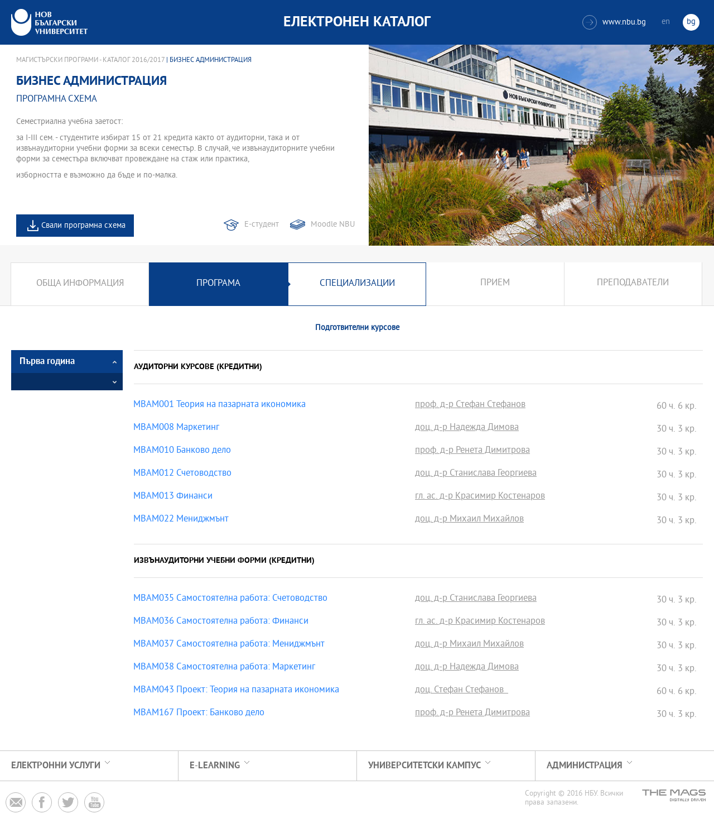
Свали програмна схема (83, 226)
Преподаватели (633, 284)
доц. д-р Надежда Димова (467, 428)
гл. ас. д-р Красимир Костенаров (480, 496)
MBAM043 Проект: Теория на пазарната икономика (236, 690)
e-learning (215, 766)
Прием (495, 284)
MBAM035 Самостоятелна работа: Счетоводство (230, 599)
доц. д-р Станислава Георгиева (476, 474)
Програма (218, 284)
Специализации (357, 284)
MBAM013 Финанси (173, 496)
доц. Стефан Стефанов (461, 690)
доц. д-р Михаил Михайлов (469, 519)
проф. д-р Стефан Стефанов (470, 405)
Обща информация (80, 284)
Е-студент (261, 224)
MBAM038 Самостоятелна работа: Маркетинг (224, 667)
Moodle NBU (333, 224)
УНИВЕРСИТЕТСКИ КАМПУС (424, 766)
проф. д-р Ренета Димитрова (472, 451)
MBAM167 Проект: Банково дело (198, 713)
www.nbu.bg (614, 22)
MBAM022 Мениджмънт (181, 519)
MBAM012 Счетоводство (182, 474)
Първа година (47, 361)
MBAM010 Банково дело (182, 451)
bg (691, 22)
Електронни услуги (55, 766)
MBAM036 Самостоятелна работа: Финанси (220, 622)
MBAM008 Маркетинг (176, 428)
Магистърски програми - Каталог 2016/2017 (90, 60)
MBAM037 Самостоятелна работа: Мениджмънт (229, 644)
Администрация (585, 766)
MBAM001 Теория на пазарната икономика (219, 405)
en (666, 22)
